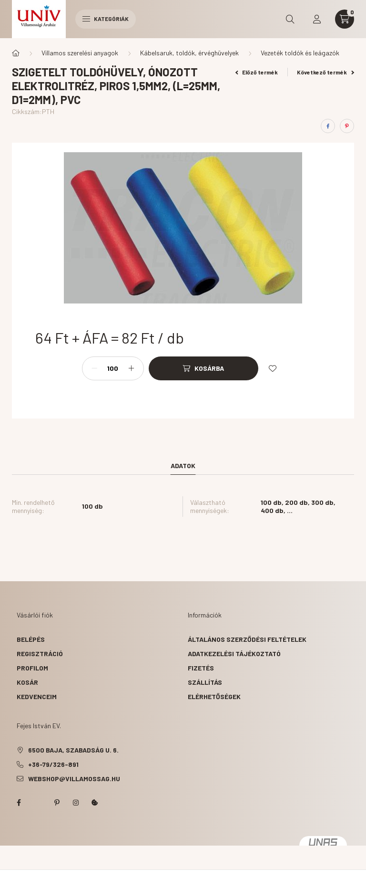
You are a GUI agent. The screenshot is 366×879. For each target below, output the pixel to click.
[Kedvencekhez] (272, 368)
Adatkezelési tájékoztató (234, 653)
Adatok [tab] (183, 465)
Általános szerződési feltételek (247, 639)
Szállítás (205, 682)
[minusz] (94, 368)
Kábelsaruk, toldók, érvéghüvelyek (189, 53)
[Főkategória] (16, 53)
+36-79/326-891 (53, 764)
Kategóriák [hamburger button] (105, 18)
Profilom (32, 668)
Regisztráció (40, 653)
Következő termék (325, 72)
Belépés (31, 639)
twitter (37, 802)
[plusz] (131, 368)
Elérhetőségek (214, 696)
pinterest (56, 802)
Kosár (27, 682)
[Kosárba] (203, 368)
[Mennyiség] (112, 368)
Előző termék (256, 72)
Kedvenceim (37, 696)
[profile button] (316, 19)
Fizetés (201, 668)
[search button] (290, 19)
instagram (75, 802)
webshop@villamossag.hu (74, 778)
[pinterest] (347, 126)
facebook (18, 802)
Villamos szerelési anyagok (79, 53)
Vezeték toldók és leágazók (300, 53)
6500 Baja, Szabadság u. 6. (73, 750)
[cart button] (344, 19)
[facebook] (328, 126)
